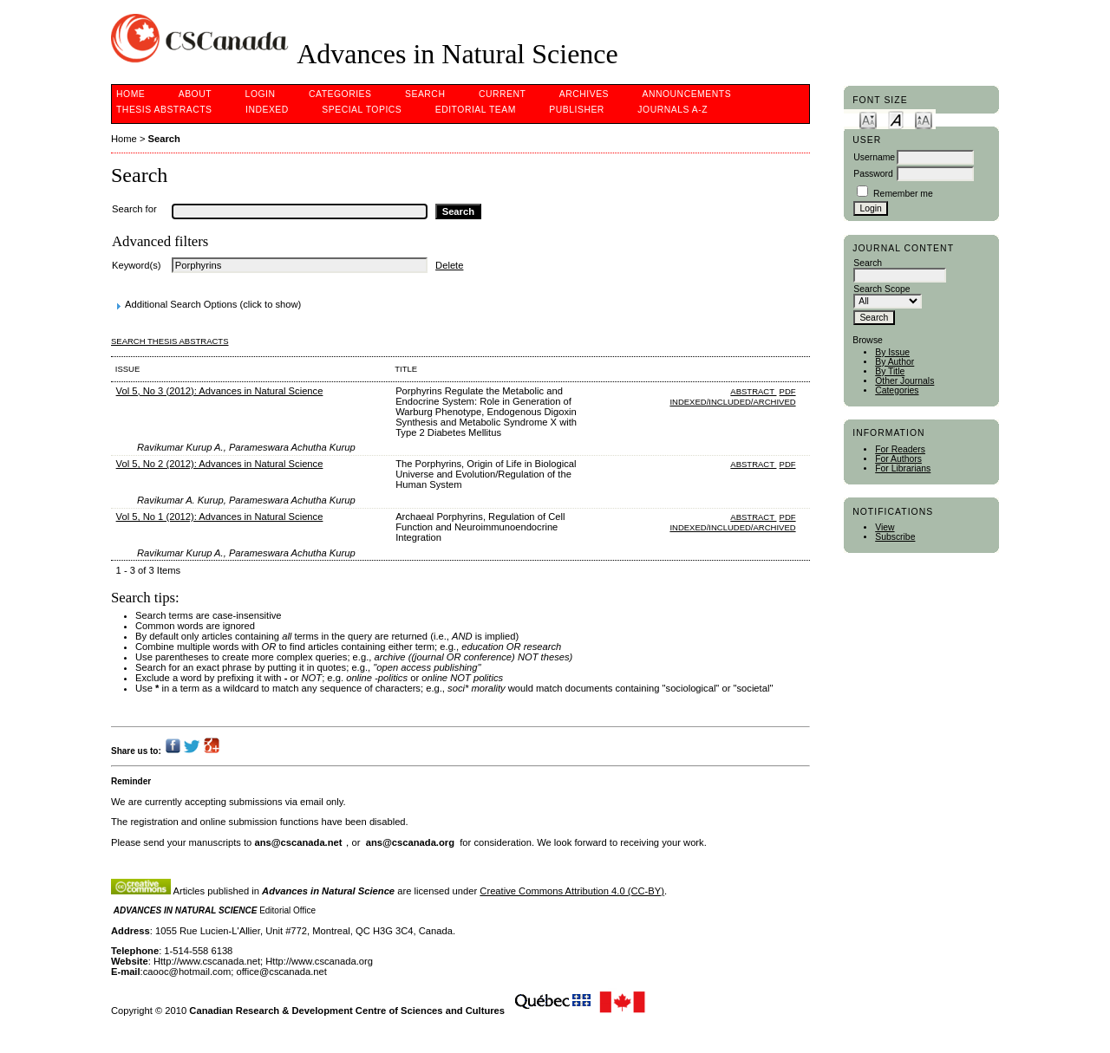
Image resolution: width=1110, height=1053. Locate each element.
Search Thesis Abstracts (170, 341)
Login (260, 94)
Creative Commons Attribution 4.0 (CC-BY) (572, 891)
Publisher (576, 109)
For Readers (900, 449)
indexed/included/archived (732, 401)
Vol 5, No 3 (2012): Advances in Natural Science (219, 391)
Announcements (687, 94)
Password (873, 174)
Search (425, 94)
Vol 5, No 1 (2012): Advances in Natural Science (219, 516)
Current (502, 94)
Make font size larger (923, 119)
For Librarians (902, 468)
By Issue (892, 352)
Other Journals (904, 381)
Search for (134, 209)
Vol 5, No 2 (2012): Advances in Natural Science (219, 463)
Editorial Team (475, 109)
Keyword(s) (136, 265)
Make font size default (895, 119)
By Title (889, 371)
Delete (449, 265)
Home (130, 94)
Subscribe (895, 537)
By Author (894, 362)
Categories (896, 390)
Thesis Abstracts (164, 109)
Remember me (903, 193)
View (884, 527)
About (195, 94)
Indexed (267, 109)
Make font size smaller (868, 119)
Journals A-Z (672, 109)
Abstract (753, 391)
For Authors (898, 459)
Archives (584, 94)
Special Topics (362, 109)
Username (874, 157)
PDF (788, 391)
